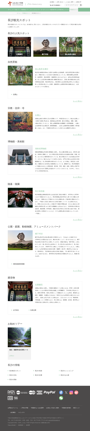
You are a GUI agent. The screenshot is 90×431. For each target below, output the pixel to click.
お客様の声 (78, 2)
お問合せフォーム (13, 408)
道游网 (28, 425)
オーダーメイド (45, 9)
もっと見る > (77, 101)
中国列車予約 (53, 9)
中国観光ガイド (74, 9)
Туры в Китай (12, 425)
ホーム (10, 9)
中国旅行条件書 (66, 408)
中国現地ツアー (25, 9)
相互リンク (76, 408)
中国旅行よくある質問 (37, 408)
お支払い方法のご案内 (52, 408)
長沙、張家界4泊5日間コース (18, 350)
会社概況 (52, 2)
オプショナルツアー (35, 9)
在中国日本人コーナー (63, 9)
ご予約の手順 (24, 408)
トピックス (21, 412)
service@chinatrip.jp (54, 420)
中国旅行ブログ (12, 13)
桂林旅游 (20, 425)
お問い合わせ (60, 2)
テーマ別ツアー (16, 9)
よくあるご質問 (69, 2)
